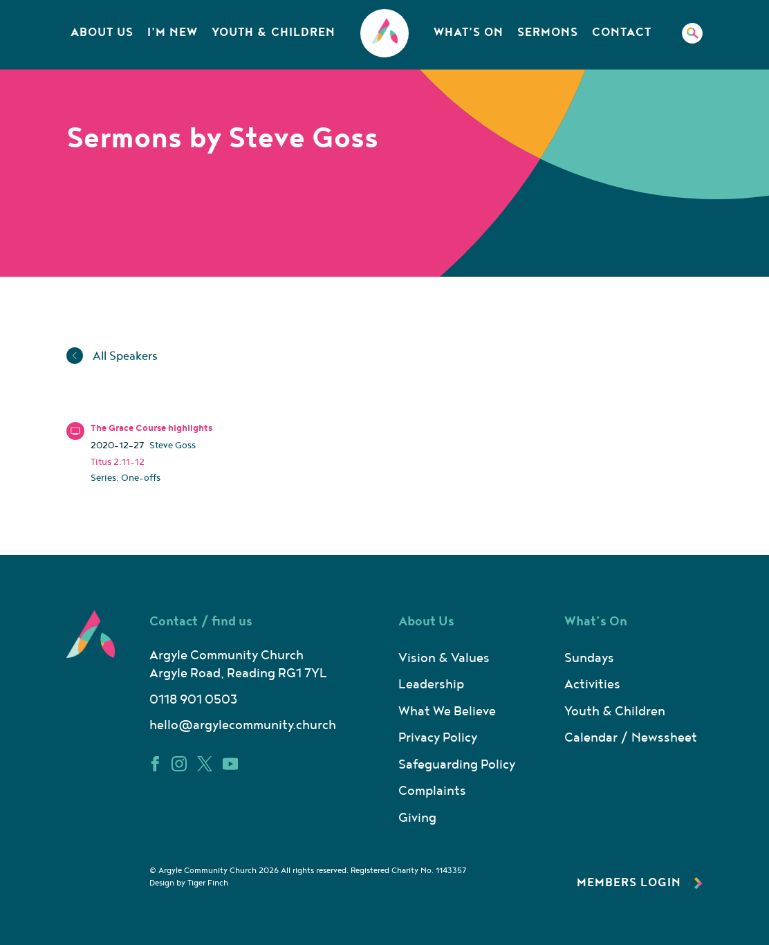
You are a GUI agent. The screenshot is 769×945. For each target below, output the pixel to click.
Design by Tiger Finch (188, 883)
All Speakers (112, 356)
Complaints (432, 791)
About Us (102, 32)
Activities (592, 684)
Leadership (431, 684)
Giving (417, 818)
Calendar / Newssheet (630, 738)
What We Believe (447, 711)
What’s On (468, 32)
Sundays (589, 658)
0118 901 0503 (193, 700)
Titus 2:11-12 (118, 462)
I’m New (172, 32)
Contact (621, 32)
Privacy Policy (437, 738)
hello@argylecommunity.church (242, 725)
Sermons (547, 32)
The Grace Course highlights (151, 428)
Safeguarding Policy (456, 765)
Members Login (640, 883)
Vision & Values (444, 658)
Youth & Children (273, 32)
